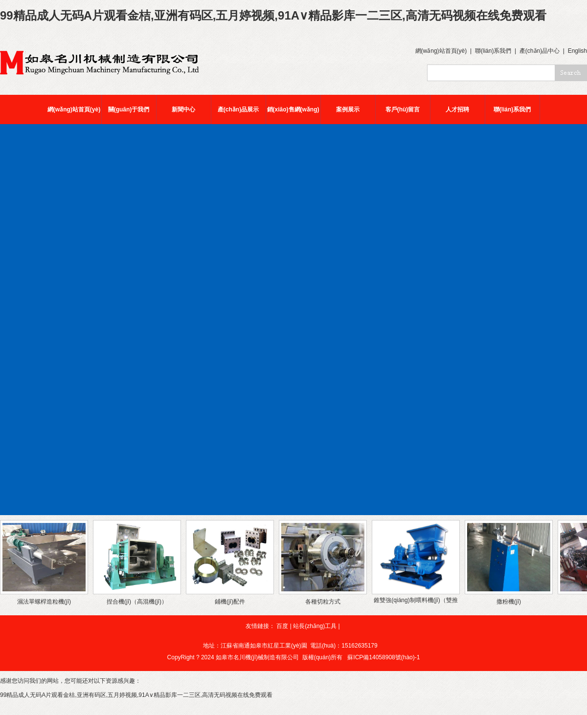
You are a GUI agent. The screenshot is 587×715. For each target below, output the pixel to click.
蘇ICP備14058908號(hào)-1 (383, 657)
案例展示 (348, 109)
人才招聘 (457, 109)
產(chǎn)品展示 (238, 109)
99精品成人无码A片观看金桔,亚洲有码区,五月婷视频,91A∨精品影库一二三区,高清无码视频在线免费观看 (273, 15)
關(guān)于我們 (129, 109)
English (577, 50)
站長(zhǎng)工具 (315, 626)
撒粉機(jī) (509, 601)
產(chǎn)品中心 (539, 50)
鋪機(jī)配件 (230, 601)
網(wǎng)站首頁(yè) (441, 50)
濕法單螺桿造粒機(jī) (44, 601)
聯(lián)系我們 (493, 50)
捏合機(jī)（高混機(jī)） (137, 601)
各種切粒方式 (322, 601)
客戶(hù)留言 (402, 109)
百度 (282, 626)
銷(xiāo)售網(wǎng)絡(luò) (293, 115)
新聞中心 (183, 109)
